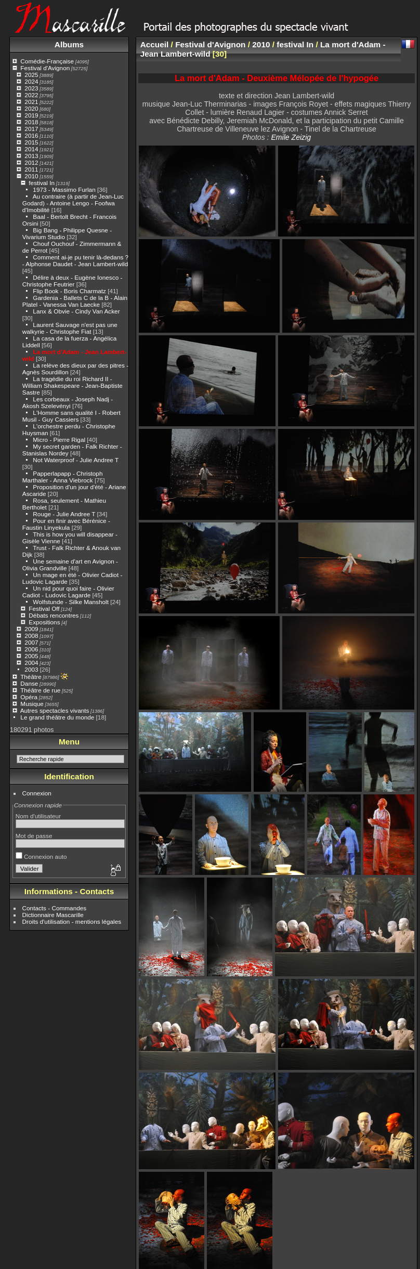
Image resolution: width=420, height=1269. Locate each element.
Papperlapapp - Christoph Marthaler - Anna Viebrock (62, 476)
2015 (31, 142)
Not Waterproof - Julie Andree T (76, 459)
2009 (31, 628)
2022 (31, 94)
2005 (31, 655)
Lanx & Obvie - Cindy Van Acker (76, 311)
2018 (31, 122)
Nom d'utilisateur (38, 816)
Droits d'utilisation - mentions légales (72, 921)
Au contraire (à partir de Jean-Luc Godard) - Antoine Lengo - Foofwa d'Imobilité (73, 203)
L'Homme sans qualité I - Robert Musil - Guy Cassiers (71, 416)
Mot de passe (34, 835)
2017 (31, 128)
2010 (31, 176)
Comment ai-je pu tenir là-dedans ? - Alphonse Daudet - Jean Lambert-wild (75, 260)
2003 (31, 669)
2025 (31, 74)
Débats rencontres (53, 615)
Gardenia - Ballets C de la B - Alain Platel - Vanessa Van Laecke (74, 301)
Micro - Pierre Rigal (59, 439)
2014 (31, 149)
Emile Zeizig (291, 137)
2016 (31, 135)
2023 (31, 88)
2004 (31, 662)
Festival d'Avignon (45, 67)
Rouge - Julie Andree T (64, 514)
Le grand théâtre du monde (57, 717)
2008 (31, 635)
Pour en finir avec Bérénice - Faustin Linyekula (66, 524)
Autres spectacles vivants (54, 710)
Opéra (28, 697)
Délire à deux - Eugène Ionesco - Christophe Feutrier (72, 280)
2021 (31, 101)
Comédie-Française (47, 61)
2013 (31, 155)
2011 (31, 169)
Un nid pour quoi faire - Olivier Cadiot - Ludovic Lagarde (68, 591)
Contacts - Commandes (54, 908)
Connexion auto (41, 856)
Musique (31, 703)
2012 (31, 162)
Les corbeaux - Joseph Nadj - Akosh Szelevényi (67, 402)
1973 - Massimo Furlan (64, 189)
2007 (31, 642)
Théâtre (31, 676)
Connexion (36, 793)
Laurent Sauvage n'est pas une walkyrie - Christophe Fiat (69, 328)
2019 (31, 115)
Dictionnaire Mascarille (53, 914)
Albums (69, 44)
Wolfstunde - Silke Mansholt (71, 601)
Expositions (44, 622)
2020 (31, 108)
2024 (31, 81)
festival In (42, 182)
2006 (31, 649)
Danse (29, 683)
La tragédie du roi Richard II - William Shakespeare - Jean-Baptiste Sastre (72, 385)
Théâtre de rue (40, 690)
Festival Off (44, 608)
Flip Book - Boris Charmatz (69, 290)
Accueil (154, 44)
